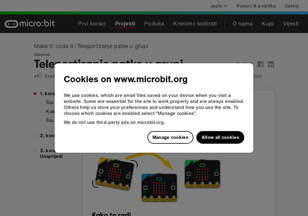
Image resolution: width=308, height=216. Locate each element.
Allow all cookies (220, 137)
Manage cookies (170, 137)
